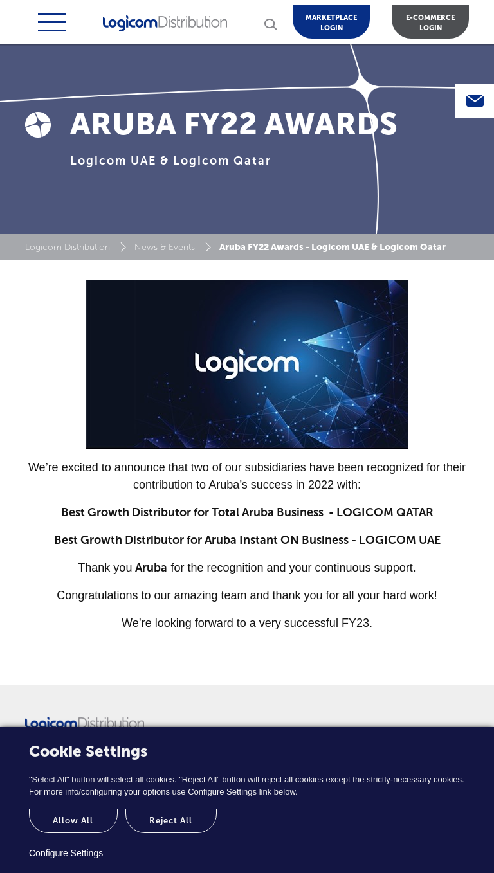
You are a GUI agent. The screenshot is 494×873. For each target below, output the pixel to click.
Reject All (170, 820)
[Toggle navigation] (50, 22)
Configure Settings (66, 853)
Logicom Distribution (67, 247)
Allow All (73, 820)
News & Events (164, 247)
